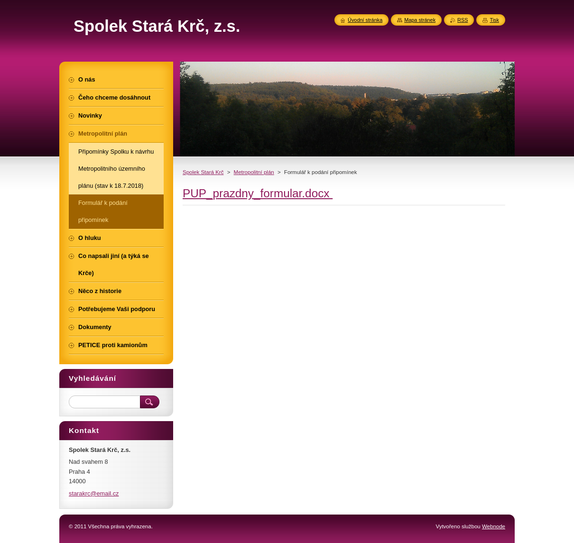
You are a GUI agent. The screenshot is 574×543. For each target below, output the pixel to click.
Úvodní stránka (365, 20)
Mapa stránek (419, 20)
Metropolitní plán (254, 172)
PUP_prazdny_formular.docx (258, 193)
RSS (462, 20)
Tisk (494, 20)
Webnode (493, 526)
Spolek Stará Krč (203, 172)
